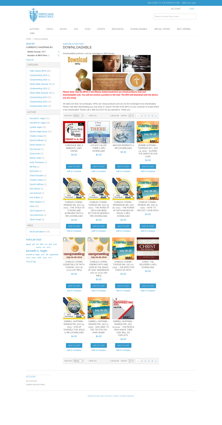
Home (28, 39)
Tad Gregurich (37, 211)
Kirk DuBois (36, 197)
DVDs (87, 29)
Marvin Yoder (37, 158)
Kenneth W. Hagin (40, 123)
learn (42, 254)
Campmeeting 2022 (40, 88)
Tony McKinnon (38, 215)
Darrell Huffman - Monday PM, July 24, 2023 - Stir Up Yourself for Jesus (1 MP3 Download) (74, 327)
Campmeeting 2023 (40, 97)
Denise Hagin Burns (40, 131)
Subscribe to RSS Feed (73, 44)
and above (40, 232)
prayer (34, 257)
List (105, 116)
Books (63, 29)
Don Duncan (37, 149)
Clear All (29, 60)
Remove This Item (58, 51)
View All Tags (31, 262)
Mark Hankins (37, 202)
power (28, 257)
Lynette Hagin (38, 127)
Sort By (68, 116)
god (50, 244)
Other (34, 206)
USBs (32, 33)
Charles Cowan (38, 136)
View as (92, 116)
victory (45, 257)
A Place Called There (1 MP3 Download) (99, 148)
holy (43, 247)
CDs (76, 29)
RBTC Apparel (184, 29)
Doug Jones (36, 153)
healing (38, 247)
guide (55, 244)
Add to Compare (74, 171)
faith (41, 244)
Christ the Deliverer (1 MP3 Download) (147, 264)
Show (124, 116)
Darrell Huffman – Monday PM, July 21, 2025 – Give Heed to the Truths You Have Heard (98, 327)
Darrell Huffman (38, 140)
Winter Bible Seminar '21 (42, 84)
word (50, 257)
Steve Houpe (37, 219)
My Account (31, 381)
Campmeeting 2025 (40, 106)
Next (156, 116)
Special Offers (162, 29)
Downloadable (139, 29)
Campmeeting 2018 (40, 75)
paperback (54, 254)
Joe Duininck (37, 193)
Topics (49, 29)
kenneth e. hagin (36, 250)
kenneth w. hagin (33, 254)
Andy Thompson (38, 162)
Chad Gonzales (38, 175)
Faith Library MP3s (40, 71)
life (47, 254)
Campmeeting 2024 (40, 102)
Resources (117, 29)
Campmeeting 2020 (40, 80)
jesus (48, 247)
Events (101, 29)
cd (33, 244)
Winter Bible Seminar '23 (42, 93)
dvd (37, 244)
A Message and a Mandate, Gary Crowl (74, 148)
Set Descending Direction (86, 116)
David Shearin (37, 145)
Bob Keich (36, 171)
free (46, 244)
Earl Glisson (36, 189)
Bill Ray (34, 167)
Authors (34, 29)
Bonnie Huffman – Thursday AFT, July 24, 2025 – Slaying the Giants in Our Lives (148, 150)
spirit (39, 258)
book (28, 244)
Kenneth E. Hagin (39, 118)
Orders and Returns (35, 385)
